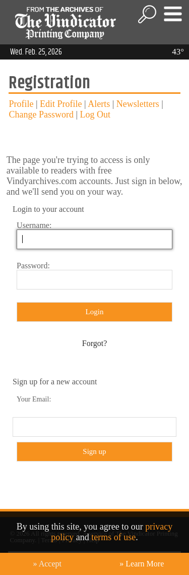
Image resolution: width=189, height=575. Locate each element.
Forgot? (94, 343)
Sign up (94, 451)
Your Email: (34, 399)
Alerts (99, 104)
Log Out (95, 114)
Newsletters (137, 104)
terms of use (113, 537)
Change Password (41, 114)
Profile (21, 104)
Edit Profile (61, 104)
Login (95, 312)
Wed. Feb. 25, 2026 (36, 52)
